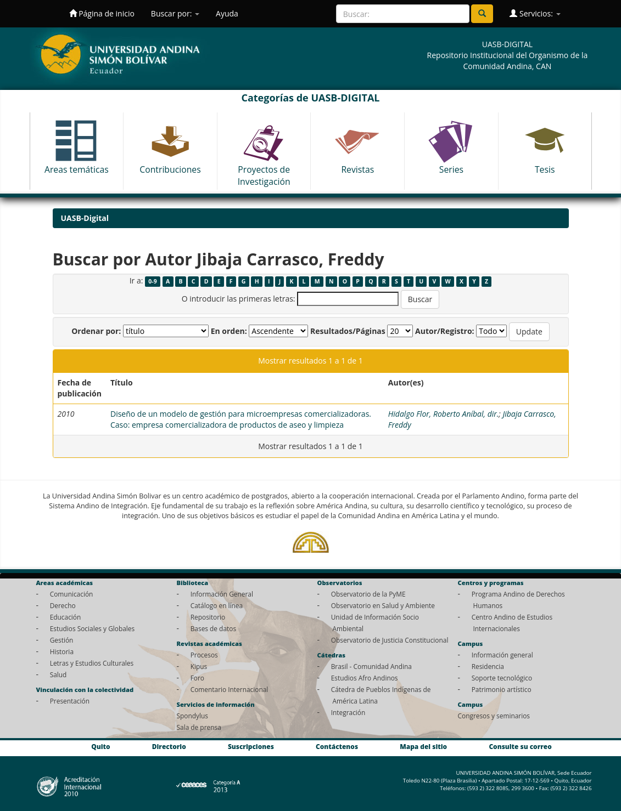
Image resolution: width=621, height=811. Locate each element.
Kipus (199, 666)
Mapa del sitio (423, 746)
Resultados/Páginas (347, 331)
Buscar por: (175, 13)
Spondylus (192, 715)
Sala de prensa (199, 727)
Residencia (488, 666)
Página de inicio (102, 13)
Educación (65, 616)
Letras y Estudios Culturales (92, 663)
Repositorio (208, 616)
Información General (222, 593)
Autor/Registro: (444, 331)
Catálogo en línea (217, 605)
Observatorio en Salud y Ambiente (383, 605)
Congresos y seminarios (494, 715)
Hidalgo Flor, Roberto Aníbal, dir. (443, 414)
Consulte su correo (520, 746)
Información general (502, 654)
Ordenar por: (96, 331)
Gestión (62, 640)
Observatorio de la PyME (368, 593)
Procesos (204, 654)
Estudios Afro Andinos (364, 677)
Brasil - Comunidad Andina (371, 666)
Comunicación (71, 593)
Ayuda (227, 13)
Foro (197, 677)
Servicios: (535, 13)
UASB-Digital (85, 218)
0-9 (152, 281)
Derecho (63, 605)
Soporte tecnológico (502, 677)
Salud (58, 674)
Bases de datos (213, 628)
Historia (62, 651)
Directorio (169, 746)
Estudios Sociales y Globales (92, 628)
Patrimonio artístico (502, 689)
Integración (348, 712)
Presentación (69, 700)
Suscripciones (251, 746)
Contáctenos (337, 746)
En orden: (229, 331)
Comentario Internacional (229, 689)
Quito (100, 746)
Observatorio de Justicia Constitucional (390, 640)
